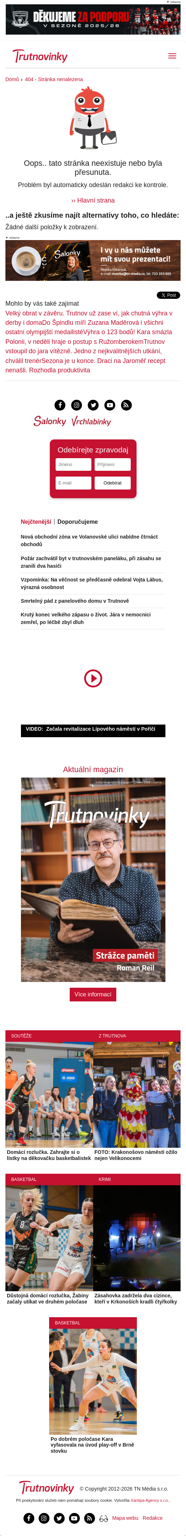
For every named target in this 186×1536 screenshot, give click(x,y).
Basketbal (23, 1179)
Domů (12, 79)
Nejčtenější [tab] (36, 522)
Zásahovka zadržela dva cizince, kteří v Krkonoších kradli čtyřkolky (136, 1299)
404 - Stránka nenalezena (54, 79)
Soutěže (21, 1036)
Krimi (105, 1179)
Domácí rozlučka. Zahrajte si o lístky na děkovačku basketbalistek (49, 1155)
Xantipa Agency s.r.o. (150, 1500)
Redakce (153, 1518)
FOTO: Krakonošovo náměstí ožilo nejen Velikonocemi (136, 1155)
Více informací (92, 994)
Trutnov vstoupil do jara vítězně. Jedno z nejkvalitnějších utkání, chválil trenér (85, 351)
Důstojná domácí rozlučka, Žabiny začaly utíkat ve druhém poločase (47, 1299)
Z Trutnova (112, 1036)
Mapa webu (125, 1518)
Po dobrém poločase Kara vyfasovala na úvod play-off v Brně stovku (92, 1445)
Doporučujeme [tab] (77, 522)
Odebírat (113, 483)
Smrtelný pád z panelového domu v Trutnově (75, 601)
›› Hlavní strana (92, 200)
